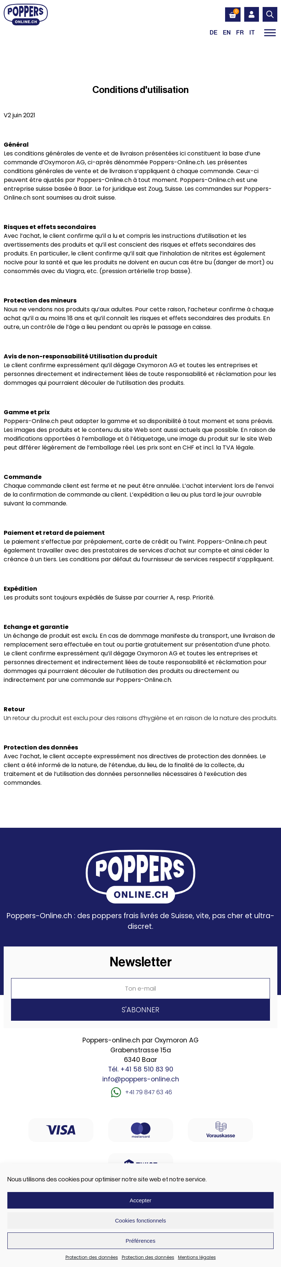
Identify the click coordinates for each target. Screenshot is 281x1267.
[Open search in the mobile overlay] (270, 14)
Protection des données (91, 1257)
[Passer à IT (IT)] (252, 32)
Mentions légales (197, 1257)
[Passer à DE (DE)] (213, 32)
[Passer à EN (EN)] (227, 32)
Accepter (140, 1200)
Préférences (141, 1241)
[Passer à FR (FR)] (240, 32)
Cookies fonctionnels (140, 1220)
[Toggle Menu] (270, 32)
